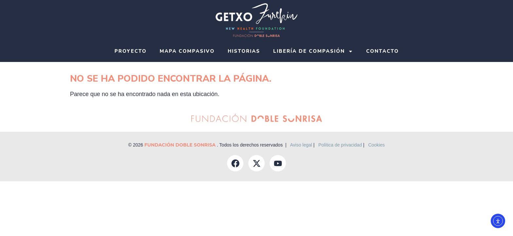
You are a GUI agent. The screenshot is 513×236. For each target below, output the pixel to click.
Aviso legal (301, 145)
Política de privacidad (340, 145)
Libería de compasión (313, 51)
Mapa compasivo (187, 51)
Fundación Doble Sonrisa (180, 145)
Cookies (376, 145)
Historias (244, 51)
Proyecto (131, 51)
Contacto (382, 51)
